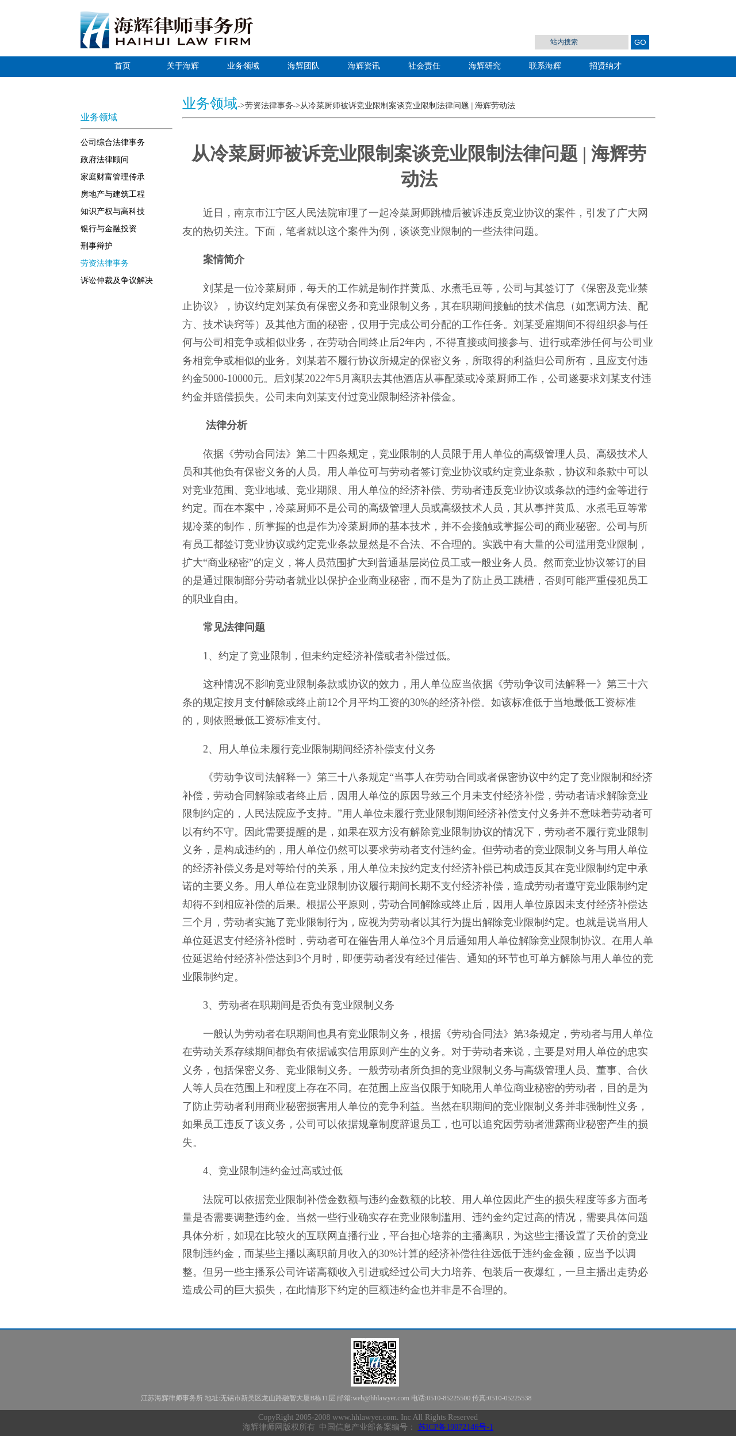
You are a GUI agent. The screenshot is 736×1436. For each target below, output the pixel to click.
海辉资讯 (364, 66)
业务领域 (243, 66)
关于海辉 (183, 66)
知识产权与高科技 (112, 211)
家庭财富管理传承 (112, 177)
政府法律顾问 (104, 159)
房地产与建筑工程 (112, 194)
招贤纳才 (605, 66)
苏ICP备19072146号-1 (455, 1427)
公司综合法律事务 (112, 142)
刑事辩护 (96, 246)
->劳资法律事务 (265, 105)
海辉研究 (485, 66)
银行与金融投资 (108, 228)
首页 (122, 66)
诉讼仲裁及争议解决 (116, 280)
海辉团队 (304, 66)
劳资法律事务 (104, 263)
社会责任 (424, 66)
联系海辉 (545, 66)
